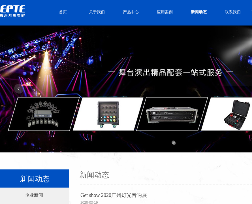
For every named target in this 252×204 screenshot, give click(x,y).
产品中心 (131, 12)
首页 (63, 12)
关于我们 (97, 12)
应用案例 (165, 12)
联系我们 (233, 12)
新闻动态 (199, 12)
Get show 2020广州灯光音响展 (113, 195)
